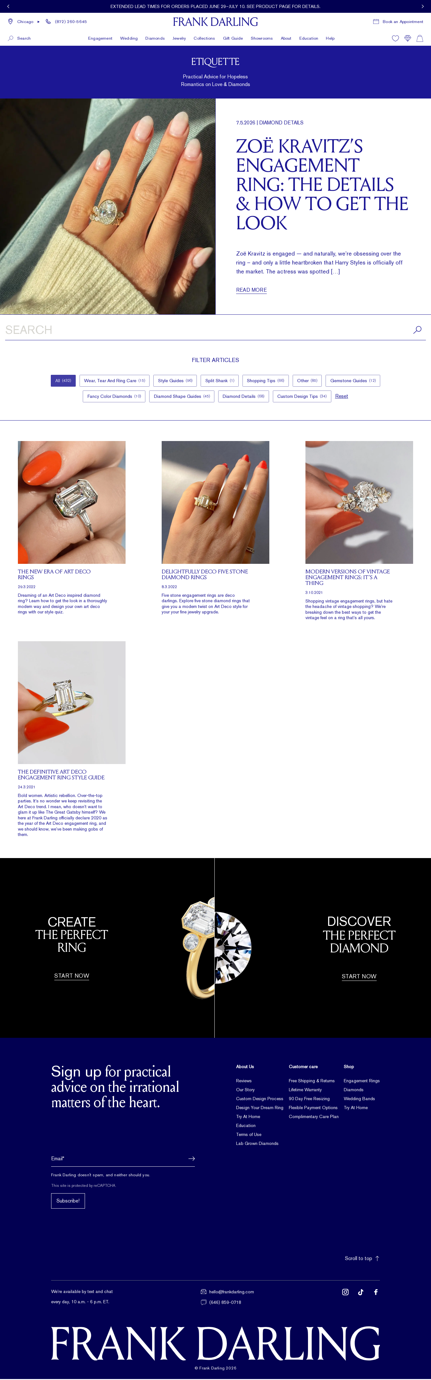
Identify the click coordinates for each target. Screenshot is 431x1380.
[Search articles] (215, 331)
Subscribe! (68, 1202)
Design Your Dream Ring (259, 1108)
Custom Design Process (259, 1099)
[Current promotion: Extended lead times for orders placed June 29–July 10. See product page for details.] (215, 6)
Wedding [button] (129, 32)
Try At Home (248, 1117)
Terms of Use (248, 1135)
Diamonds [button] (155, 32)
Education (309, 32)
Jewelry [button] (179, 32)
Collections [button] (204, 32)
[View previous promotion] (8, 6)
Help (330, 32)
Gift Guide (233, 32)
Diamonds (354, 1090)
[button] (24, 17)
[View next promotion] (422, 6)
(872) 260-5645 (71, 17)
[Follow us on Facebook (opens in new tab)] (376, 1298)
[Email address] (123, 1160)
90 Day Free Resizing (309, 1099)
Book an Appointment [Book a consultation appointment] (403, 17)
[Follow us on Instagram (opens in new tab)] (345, 1298)
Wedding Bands (359, 1099)
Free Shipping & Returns (312, 1081)
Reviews (244, 1081)
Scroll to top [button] (362, 1260)
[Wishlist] (395, 32)
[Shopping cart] (419, 32)
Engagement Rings (362, 1081)
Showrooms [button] (262, 32)
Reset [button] (343, 397)
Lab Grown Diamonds (257, 1144)
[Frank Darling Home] (215, 17)
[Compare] (407, 32)
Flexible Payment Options (313, 1108)
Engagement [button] (100, 32)
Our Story (245, 1090)
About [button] (286, 32)
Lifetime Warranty (305, 1090)
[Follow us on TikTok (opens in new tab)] (361, 1298)
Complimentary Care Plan (314, 1117)
